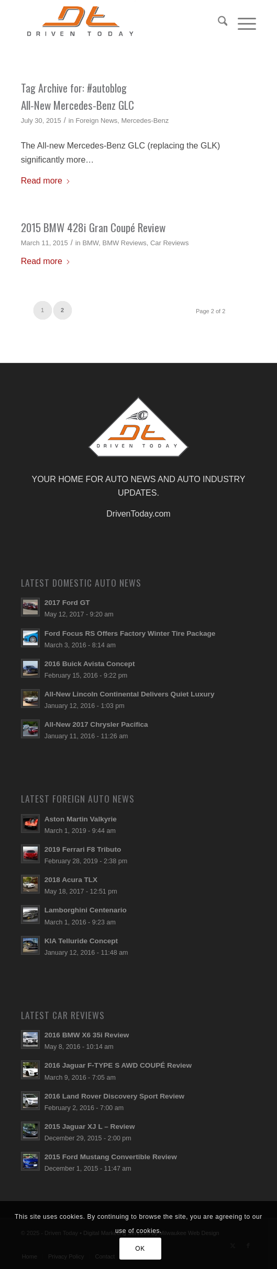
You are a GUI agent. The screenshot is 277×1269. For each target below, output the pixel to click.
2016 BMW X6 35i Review (87, 1035)
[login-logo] (115, 21)
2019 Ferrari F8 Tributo (83, 849)
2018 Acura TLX (71, 880)
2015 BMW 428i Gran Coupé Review (93, 227)
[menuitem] (217, 21)
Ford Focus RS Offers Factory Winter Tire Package (130, 633)
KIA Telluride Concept (81, 941)
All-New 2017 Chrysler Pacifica (96, 724)
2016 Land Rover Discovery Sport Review (114, 1096)
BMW (90, 243)
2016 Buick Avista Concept (90, 664)
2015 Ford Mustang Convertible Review (111, 1157)
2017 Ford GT (67, 603)
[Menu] (241, 21)
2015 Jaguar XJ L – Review (90, 1126)
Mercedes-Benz (145, 120)
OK (140, 1248)
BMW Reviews (125, 243)
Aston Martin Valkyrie (81, 819)
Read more (46, 180)
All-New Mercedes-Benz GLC (77, 105)
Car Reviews (169, 243)
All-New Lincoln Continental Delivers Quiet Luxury (130, 694)
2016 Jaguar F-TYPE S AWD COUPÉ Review (118, 1065)
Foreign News (96, 120)
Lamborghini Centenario (86, 910)
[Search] (217, 21)
